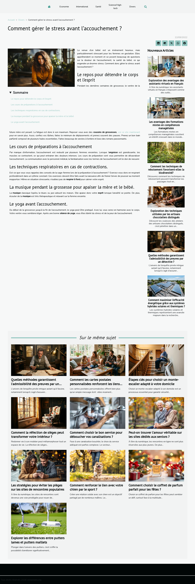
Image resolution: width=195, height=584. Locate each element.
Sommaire (20, 92)
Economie (64, 6)
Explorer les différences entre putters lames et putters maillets (37, 540)
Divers (132, 6)
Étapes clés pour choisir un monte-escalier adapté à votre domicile (154, 381)
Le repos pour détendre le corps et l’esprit (31, 98)
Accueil (11, 19)
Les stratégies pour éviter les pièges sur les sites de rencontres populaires (37, 487)
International (82, 6)
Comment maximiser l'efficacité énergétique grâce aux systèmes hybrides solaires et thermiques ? (166, 303)
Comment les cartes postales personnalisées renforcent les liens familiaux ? (95, 383)
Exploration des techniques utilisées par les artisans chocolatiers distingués (166, 214)
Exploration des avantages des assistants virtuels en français (166, 82)
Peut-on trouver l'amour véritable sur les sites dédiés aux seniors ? (155, 434)
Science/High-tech (115, 6)
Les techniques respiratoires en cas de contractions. (35, 110)
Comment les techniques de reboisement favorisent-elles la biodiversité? (166, 169)
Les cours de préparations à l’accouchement (32, 104)
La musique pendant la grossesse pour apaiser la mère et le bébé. (42, 116)
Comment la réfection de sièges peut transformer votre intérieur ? (37, 434)
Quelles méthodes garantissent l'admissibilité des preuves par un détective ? (166, 258)
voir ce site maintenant (129, 132)
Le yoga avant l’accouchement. (25, 122)
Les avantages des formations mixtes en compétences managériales (166, 125)
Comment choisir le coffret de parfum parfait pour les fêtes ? (156, 487)
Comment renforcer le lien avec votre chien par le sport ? (96, 487)
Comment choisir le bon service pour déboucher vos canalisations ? (96, 434)
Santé (98, 6)
